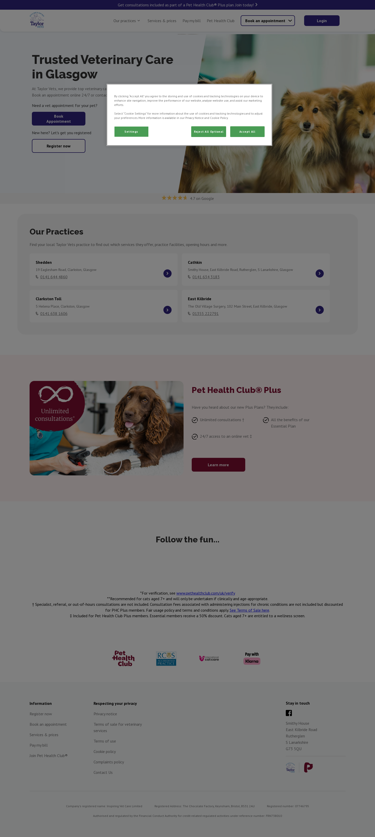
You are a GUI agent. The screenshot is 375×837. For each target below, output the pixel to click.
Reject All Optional (208, 131)
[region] (189, 115)
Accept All (247, 131)
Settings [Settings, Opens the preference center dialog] (131, 131)
